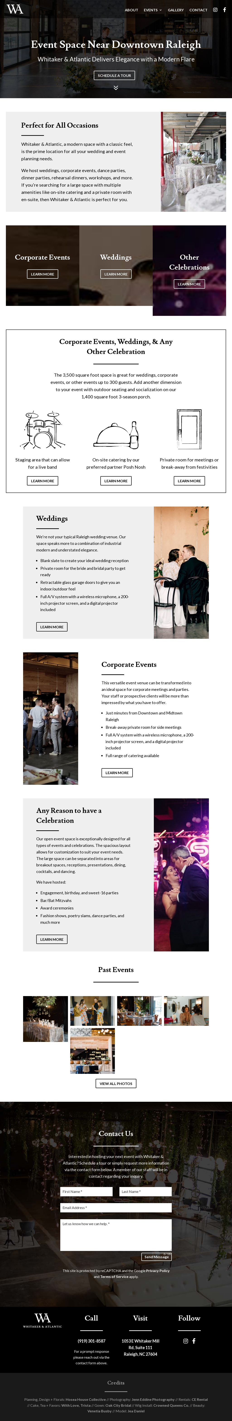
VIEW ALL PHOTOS (116, 1083)
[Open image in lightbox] (45, 1019)
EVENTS (151, 10)
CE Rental (199, 1399)
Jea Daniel (136, 1411)
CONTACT (198, 10)
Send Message (157, 1257)
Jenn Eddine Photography (153, 1399)
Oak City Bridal (118, 1405)
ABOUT (131, 10)
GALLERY (176, 10)
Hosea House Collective (85, 1399)
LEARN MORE (42, 274)
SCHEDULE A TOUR (114, 75)
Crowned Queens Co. (171, 1405)
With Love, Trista (76, 1405)
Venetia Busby (99, 1411)
